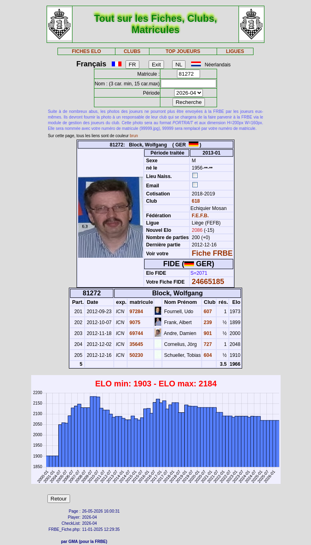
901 (207, 333)
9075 (134, 322)
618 (195, 201)
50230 (135, 355)
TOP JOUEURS (183, 51)
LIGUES (235, 51)
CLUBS (132, 51)
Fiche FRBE (212, 253)
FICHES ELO (86, 51)
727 (207, 344)
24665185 (208, 282)
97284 (135, 311)
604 (207, 355)
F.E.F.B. (200, 215)
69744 (135, 333)
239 (207, 322)
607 (207, 311)
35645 (135, 344)
